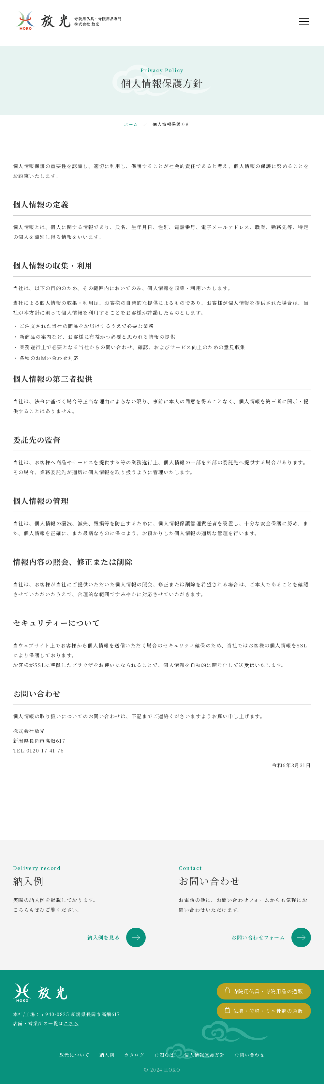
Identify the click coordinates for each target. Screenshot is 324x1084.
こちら (71, 1023)
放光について (74, 1054)
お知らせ (164, 1054)
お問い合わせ (249, 1054)
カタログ (134, 1054)
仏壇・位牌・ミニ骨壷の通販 (264, 1010)
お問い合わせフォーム (258, 937)
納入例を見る (103, 937)
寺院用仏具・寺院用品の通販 (264, 991)
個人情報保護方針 (204, 1054)
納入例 (107, 1054)
